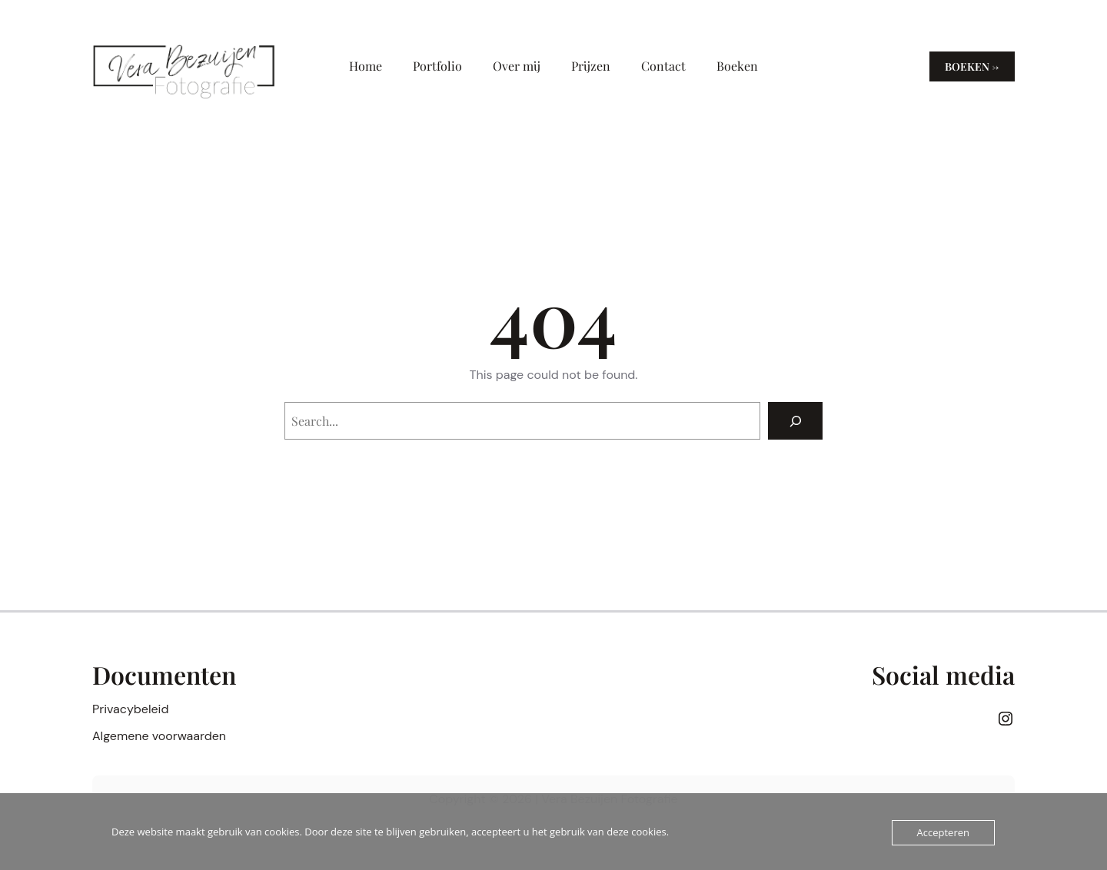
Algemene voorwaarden (159, 736)
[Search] (795, 421)
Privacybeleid (130, 709)
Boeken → (972, 66)
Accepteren (943, 832)
